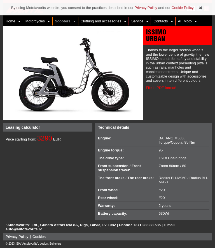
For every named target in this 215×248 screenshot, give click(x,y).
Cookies (39, 237)
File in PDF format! (161, 88)
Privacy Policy (17, 237)
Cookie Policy (182, 8)
